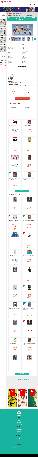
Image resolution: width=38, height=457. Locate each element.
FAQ (19, 420)
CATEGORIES (4, 4)
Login (19, 440)
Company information (19, 433)
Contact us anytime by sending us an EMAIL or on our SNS (19, 447)
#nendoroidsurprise (29, 63)
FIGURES (23, 52)
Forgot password (18, 438)
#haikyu (34, 63)
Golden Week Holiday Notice (14, 13)
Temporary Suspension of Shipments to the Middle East (19, 15)
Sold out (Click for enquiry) (22, 98)
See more (22, 190)
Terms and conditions (19, 429)
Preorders (24, 4)
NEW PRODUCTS (12, 4)
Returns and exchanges (19, 424)
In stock (19, 4)
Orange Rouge (24, 51)
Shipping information (19, 422)
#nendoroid (24, 63)
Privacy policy (19, 431)
